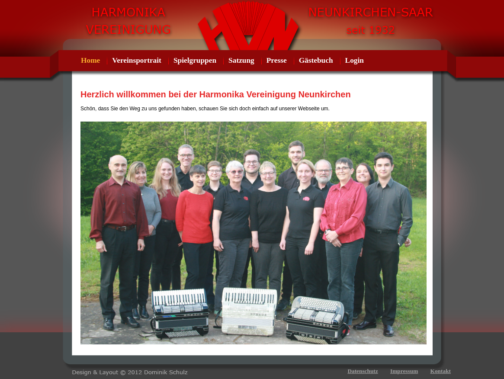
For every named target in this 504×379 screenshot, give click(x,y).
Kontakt (440, 371)
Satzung (241, 60)
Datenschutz (362, 371)
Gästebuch (316, 60)
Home (90, 60)
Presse (276, 60)
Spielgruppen (194, 60)
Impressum (404, 371)
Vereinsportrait (136, 60)
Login (354, 60)
